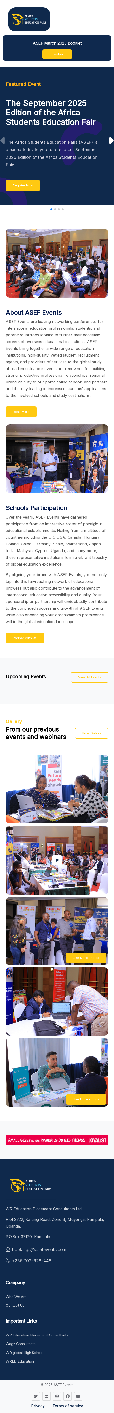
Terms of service (67, 1405)
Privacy (38, 1405)
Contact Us (15, 1305)
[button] (109, 19)
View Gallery (91, 733)
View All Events (89, 677)
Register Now (23, 185)
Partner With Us (25, 638)
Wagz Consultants (21, 1343)
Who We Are (16, 1296)
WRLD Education (20, 1361)
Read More (21, 412)
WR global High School (24, 1352)
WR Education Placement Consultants (37, 1335)
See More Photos (86, 958)
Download (57, 54)
